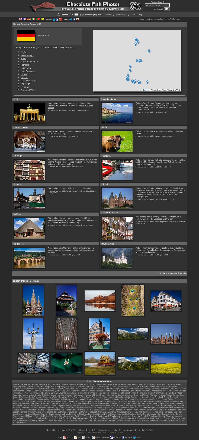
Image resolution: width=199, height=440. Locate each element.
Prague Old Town (92, 395)
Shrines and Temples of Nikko (105, 405)
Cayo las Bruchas (58, 393)
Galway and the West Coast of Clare (114, 403)
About (81, 430)
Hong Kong (129, 391)
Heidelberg (26, 68)
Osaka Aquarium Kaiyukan (54, 405)
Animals (35, 410)
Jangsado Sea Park (173, 412)
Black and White (28, 90)
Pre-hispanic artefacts (108, 408)
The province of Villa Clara (147, 393)
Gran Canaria (176, 414)
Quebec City (60, 391)
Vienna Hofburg (162, 384)
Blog (127, 15)
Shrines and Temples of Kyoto (79, 405)
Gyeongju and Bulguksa (140, 412)
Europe (24, 24)
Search (121, 430)
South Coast (111, 401)
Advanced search (157, 2)
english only (158, 9)
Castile (125, 414)
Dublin (96, 403)
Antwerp (56, 386)
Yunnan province (141, 391)
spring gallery (152, 164)
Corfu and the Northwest (61, 399)
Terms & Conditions (94, 430)
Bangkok (144, 416)
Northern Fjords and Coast (68, 401)
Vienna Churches (131, 384)
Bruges (64, 386)
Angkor (117, 389)
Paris (31, 397)
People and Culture (85, 384)
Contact (107, 430)
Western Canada (88, 391)
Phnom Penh (169, 389)
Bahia (147, 386)
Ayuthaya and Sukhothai (129, 416)
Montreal (37, 391)
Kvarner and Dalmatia (177, 391)
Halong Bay (136, 420)
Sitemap (134, 15)
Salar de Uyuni (130, 386)
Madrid (24, 416)
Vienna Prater (175, 384)
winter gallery (66, 164)
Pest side (179, 399)
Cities (41, 410)
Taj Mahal (60, 403)
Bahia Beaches (156, 386)
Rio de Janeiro (58, 389)
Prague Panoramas (108, 395)
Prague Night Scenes (75, 395)
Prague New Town (58, 395)
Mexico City (53, 408)
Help (140, 15)
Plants (135, 410)
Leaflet (146, 90)
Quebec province (73, 391)
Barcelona (59, 414)
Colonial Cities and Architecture (34, 408)
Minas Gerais (37, 389)
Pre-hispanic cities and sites (130, 408)
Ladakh (43, 403)
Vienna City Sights (147, 384)
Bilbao (101, 414)
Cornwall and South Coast (57, 420)
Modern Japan (36, 405)
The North (25, 84)
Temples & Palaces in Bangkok (49, 418)
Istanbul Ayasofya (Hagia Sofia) (110, 418)
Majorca (30, 416)
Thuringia (25, 87)
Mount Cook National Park (77, 410)
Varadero (163, 393)
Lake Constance (28, 71)
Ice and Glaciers (43, 401)
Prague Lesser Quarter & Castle (36, 395)
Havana (80, 393)
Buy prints (98, 15)
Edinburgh (73, 420)
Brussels (71, 386)
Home (16, 24)
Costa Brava (142, 414)
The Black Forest (29, 81)
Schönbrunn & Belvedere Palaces (108, 384)
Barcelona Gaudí (90, 414)
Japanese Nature (166, 403)
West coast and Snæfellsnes (130, 401)
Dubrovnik (162, 391)
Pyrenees (38, 397)
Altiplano (93, 386)
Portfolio (120, 15)
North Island (118, 410)
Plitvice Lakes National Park (25, 393)
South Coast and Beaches (24, 418)
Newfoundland (48, 391)
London (89, 420)
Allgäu (23, 52)
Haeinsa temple (157, 412)
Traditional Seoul (25, 414)
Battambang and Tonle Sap (151, 389)
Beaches (16, 408)
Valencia (70, 416)
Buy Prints (73, 430)
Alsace (169, 395)
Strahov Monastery (125, 395)
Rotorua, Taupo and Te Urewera (152, 410)
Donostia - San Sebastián (159, 414)
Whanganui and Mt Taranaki (40, 412)
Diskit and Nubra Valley (159, 401)
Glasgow (81, 420)
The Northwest (173, 420)
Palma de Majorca (42, 416)
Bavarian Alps (27, 55)
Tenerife (62, 416)
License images (110, 15)
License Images (60, 430)
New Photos (88, 15)
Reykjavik (102, 401)
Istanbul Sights (146, 418)
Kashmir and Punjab (30, 403)
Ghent (78, 386)
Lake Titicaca (117, 386)
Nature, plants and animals (70, 408)
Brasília (166, 386)
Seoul (15, 414)
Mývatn (53, 401)
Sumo (120, 405)
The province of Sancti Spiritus (123, 393)
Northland (128, 410)
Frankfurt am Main (29, 62)
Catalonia (132, 414)
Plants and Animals (89, 401)
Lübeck (24, 74)
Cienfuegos (71, 393)
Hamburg (25, 65)
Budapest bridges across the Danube (111, 399)
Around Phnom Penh (130, 389)
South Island (172, 410)
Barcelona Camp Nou (73, 414)
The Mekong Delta (150, 420)
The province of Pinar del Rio (96, 393)
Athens (47, 399)
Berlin (23, 58)
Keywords (139, 430)
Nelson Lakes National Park (101, 410)
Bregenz (73, 384)
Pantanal (47, 389)
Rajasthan (51, 403)
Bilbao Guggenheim (112, 414)
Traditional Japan (131, 405)
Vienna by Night (19, 386)
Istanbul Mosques (132, 418)
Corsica (175, 395)
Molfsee (24, 77)
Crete (74, 399)
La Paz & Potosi (104, 386)
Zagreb (40, 393)
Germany (34, 24)
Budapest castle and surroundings (142, 399)
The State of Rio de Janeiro (76, 389)
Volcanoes (22, 412)
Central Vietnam (124, 420)
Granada (16, 416)
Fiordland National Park (55, 410)
